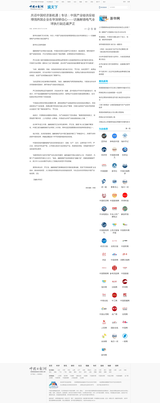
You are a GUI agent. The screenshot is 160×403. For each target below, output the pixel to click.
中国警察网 (104, 270)
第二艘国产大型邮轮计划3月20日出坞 (112, 32)
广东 (60, 368)
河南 (125, 366)
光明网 (125, 311)
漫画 (102, 362)
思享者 (104, 138)
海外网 (104, 283)
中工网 (114, 297)
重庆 (75, 368)
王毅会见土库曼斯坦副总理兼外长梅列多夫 (114, 118)
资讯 (63, 2)
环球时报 (125, 197)
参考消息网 (114, 270)
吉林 (84, 366)
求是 (104, 256)
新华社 (114, 167)
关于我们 (33, 370)
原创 (92, 2)
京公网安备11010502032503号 (68, 381)
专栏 (86, 2)
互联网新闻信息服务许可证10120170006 (85, 378)
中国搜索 (125, 270)
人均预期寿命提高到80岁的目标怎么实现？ (114, 27)
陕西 (100, 368)
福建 (110, 366)
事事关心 (114, 184)
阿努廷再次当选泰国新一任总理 (110, 90)
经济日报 (104, 243)
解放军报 (125, 211)
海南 (70, 368)
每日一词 (125, 184)
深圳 (110, 368)
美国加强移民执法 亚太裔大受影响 (111, 109)
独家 (109, 362)
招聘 (116, 362)
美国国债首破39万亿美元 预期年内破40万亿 (114, 85)
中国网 (125, 324)
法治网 (82, 374)
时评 (57, 2)
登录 (124, 1)
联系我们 (39, 370)
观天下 (98, 2)
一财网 (125, 338)
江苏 (100, 366)
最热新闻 (103, 78)
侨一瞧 (104, 184)
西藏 (95, 368)
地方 (104, 2)
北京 (59, 366)
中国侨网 (114, 256)
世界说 (125, 151)
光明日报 (114, 243)
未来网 (104, 338)
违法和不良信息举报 (65, 378)
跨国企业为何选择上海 (107, 113)
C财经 (69, 2)
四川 (80, 368)
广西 (65, 368)
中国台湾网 (104, 311)
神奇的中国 (114, 138)
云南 (90, 368)
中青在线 (104, 297)
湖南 (55, 368)
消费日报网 (124, 256)
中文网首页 (50, 2)
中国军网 (125, 243)
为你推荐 (103, 125)
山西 (74, 366)
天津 (64, 366)
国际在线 (114, 324)
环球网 (125, 283)
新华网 (115, 18)
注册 (128, 1)
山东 (120, 366)
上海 (95, 366)
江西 (115, 366)
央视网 (85, 372)
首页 (50, 362)
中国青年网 (124, 227)
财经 (72, 362)
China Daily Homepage (37, 1)
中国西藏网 (124, 297)
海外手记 (125, 138)
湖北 (50, 368)
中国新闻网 (114, 197)
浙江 (105, 366)
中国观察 (104, 167)
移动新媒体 (104, 7)
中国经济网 (104, 197)
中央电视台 (104, 211)
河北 (69, 366)
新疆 (105, 368)
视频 (80, 2)
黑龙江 (89, 366)
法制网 (114, 283)
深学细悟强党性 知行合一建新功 (110, 44)
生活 (75, 2)
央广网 (114, 311)
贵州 (85, 368)
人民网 (104, 324)
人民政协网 (74, 374)
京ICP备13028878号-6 (103, 381)
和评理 (104, 151)
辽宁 (79, 366)
